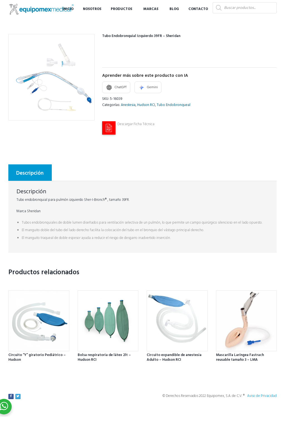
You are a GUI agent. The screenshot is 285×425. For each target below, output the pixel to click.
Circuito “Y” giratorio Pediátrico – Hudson (37, 357)
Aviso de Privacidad (262, 396)
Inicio (68, 9)
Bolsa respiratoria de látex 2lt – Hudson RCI (104, 357)
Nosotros (92, 9)
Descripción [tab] (30, 173)
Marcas (150, 9)
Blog (174, 9)
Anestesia (128, 105)
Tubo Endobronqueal (173, 105)
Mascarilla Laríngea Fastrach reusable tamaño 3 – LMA (240, 357)
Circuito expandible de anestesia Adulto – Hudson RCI (174, 357)
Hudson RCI (146, 105)
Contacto (198, 9)
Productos (121, 9)
